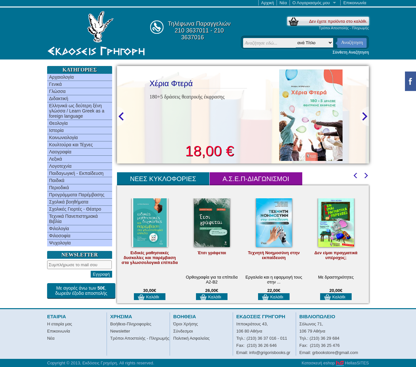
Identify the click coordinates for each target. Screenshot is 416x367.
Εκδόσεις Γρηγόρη (96, 33)
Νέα (283, 2)
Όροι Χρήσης (185, 323)
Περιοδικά (59, 187)
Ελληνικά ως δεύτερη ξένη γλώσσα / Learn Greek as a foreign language (76, 111)
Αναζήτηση (352, 42)
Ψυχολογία (60, 242)
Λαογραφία (60, 151)
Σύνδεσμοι (183, 331)
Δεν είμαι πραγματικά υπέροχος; (336, 255)
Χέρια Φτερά (171, 83)
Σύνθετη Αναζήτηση (350, 52)
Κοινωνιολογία (63, 137)
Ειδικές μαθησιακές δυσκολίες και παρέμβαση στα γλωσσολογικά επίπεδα (150, 257)
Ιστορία (56, 130)
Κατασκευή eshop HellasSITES (335, 363)
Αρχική (267, 2)
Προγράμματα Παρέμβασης (76, 194)
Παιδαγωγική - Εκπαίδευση (76, 173)
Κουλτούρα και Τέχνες (71, 144)
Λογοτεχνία (60, 166)
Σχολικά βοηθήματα (68, 201)
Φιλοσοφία (60, 235)
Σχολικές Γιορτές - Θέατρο (75, 209)
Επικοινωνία (354, 2)
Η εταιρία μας (59, 323)
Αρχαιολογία (61, 77)
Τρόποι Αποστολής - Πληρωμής (344, 28)
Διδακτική (58, 98)
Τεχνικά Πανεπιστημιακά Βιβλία (73, 219)
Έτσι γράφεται (211, 252)
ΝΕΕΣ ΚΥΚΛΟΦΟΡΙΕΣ (163, 178)
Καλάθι (152, 297)
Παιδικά (56, 180)
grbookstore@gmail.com (335, 352)
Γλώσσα (57, 91)
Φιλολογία (59, 228)
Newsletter (120, 331)
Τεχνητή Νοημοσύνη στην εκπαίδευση (274, 255)
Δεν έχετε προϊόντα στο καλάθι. (338, 21)
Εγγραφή (101, 274)
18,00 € (209, 151)
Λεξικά (55, 159)
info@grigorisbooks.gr (270, 352)
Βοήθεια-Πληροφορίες (130, 323)
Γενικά (55, 84)
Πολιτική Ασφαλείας (191, 338)
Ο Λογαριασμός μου (311, 2)
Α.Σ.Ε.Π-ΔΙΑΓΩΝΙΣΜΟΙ (256, 178)
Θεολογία (58, 123)
